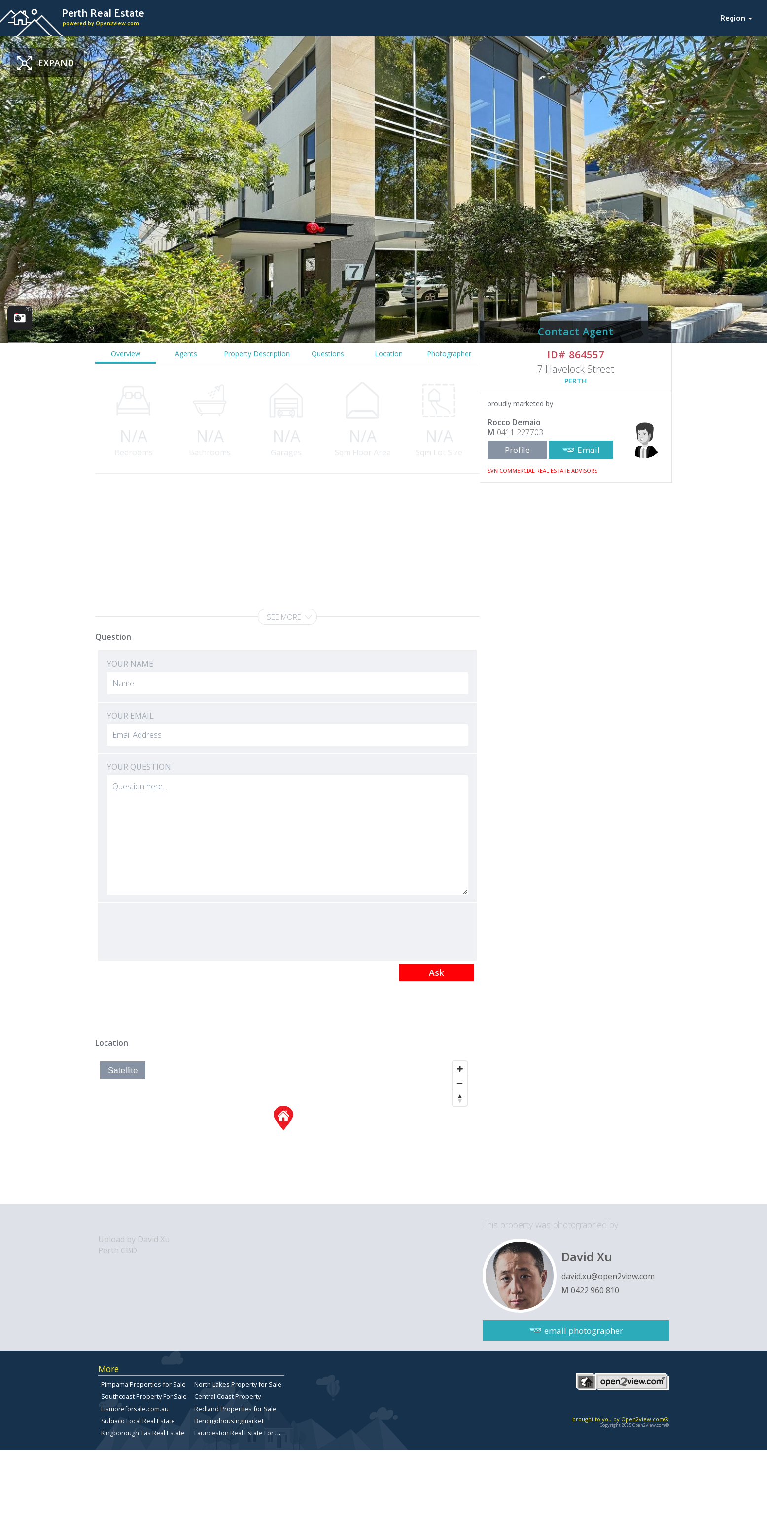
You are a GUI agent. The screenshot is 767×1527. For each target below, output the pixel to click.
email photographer (583, 1330)
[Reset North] (460, 1098)
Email (588, 449)
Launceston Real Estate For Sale (241, 1432)
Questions (328, 353)
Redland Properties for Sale (235, 1408)
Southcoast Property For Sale (144, 1396)
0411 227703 (520, 432)
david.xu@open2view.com (608, 1276)
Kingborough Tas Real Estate (143, 1432)
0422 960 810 (595, 1290)
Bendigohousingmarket (229, 1420)
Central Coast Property (227, 1396)
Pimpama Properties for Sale (143, 1384)
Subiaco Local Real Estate (138, 1420)
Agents (186, 353)
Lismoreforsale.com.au (135, 1408)
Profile (517, 449)
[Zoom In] (460, 1068)
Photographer (449, 353)
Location (389, 353)
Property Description (257, 353)
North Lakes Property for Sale (237, 1384)
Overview (125, 353)
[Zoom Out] (460, 1083)
